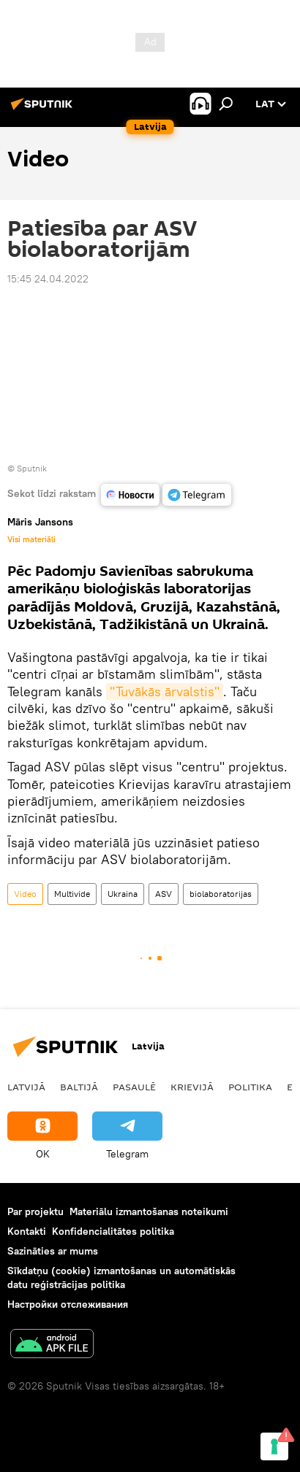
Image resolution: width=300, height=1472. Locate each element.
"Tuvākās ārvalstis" (165, 691)
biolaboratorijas (221, 893)
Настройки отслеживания (67, 1304)
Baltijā (79, 1086)
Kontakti (26, 1231)
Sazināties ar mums (52, 1250)
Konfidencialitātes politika (113, 1231)
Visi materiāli (31, 539)
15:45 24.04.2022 (48, 278)
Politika (250, 1086)
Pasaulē (134, 1086)
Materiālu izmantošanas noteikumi (149, 1211)
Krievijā (192, 1086)
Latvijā (26, 1086)
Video (25, 893)
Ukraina (123, 893)
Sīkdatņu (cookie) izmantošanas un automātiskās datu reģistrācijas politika (121, 1277)
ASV (163, 893)
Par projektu (35, 1211)
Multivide (72, 893)
